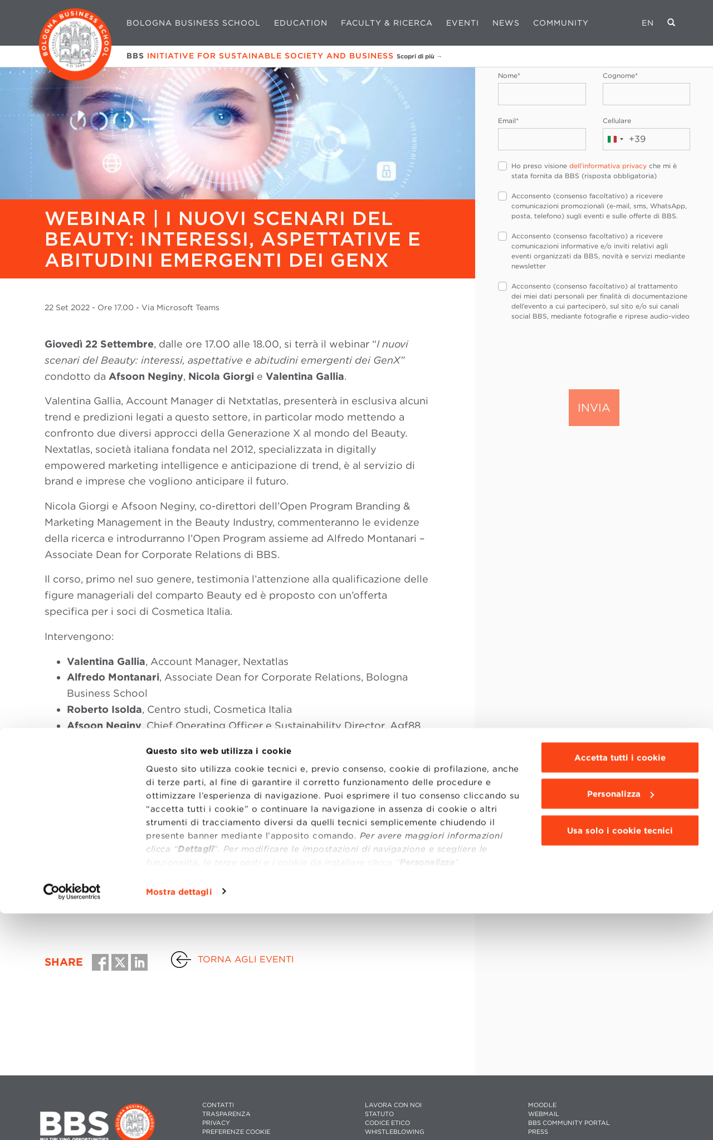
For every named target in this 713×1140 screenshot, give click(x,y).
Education (301, 22)
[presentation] (582, 354)
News (506, 22)
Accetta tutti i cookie (620, 984)
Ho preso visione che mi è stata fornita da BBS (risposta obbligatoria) (594, 171)
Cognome (620, 75)
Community (561, 22)
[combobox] (624, 139)
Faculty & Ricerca (387, 22)
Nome (509, 75)
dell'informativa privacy (608, 166)
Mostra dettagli (179, 1118)
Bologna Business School (193, 22)
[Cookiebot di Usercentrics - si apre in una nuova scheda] (72, 1118)
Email (508, 120)
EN (648, 22)
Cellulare (617, 120)
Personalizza (620, 1021)
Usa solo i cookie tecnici (620, 1057)
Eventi (462, 22)
